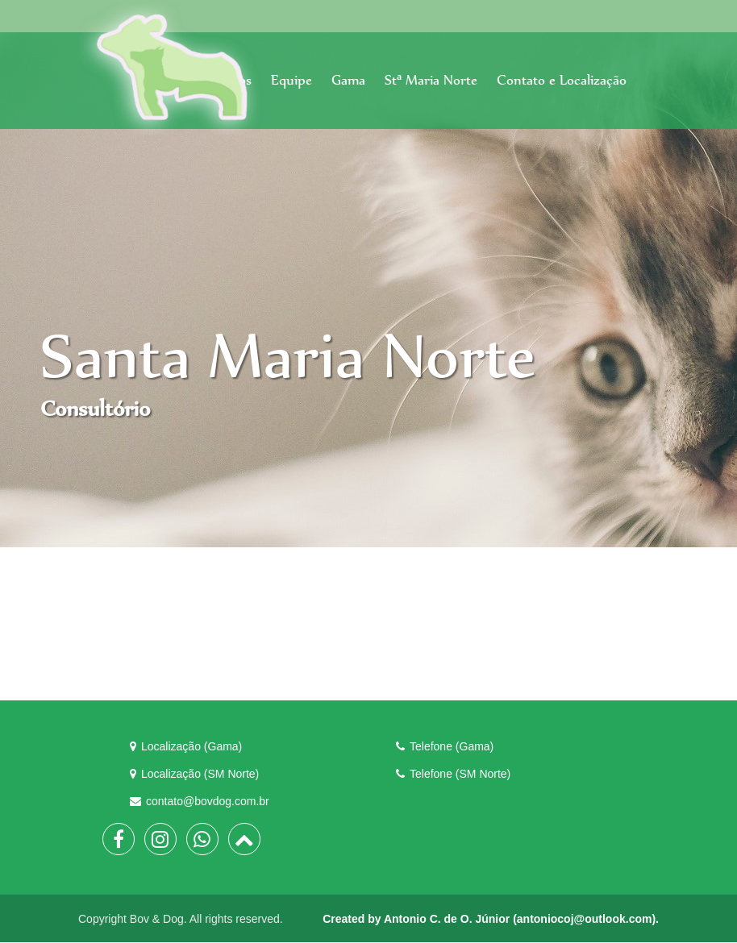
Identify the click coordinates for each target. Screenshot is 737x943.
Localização (186, 746)
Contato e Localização (562, 79)
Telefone (444, 746)
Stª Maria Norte (431, 79)
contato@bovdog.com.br (199, 801)
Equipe (291, 79)
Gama (348, 79)
